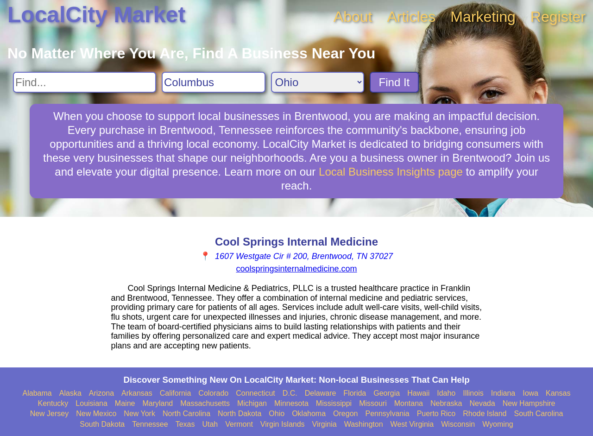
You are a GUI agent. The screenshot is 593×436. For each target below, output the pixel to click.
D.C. (290, 393)
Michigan (252, 403)
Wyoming (497, 424)
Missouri (373, 403)
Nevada (482, 403)
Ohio (276, 413)
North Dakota (239, 413)
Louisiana (91, 403)
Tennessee (150, 424)
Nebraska (446, 403)
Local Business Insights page (391, 171)
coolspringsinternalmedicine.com (296, 268)
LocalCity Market (96, 14)
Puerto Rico (436, 413)
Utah (210, 424)
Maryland (157, 403)
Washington (363, 424)
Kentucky (53, 403)
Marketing (483, 16)
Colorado (213, 393)
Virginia (324, 424)
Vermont (239, 424)
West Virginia (412, 424)
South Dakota (102, 424)
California (175, 393)
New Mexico (96, 413)
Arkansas (136, 393)
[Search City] (213, 82)
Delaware (320, 393)
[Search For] (84, 82)
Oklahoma (309, 413)
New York (139, 413)
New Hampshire (529, 403)
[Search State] (317, 82)
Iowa (530, 393)
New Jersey (49, 413)
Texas (185, 424)
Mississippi (334, 403)
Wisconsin (458, 424)
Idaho (446, 393)
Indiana (503, 393)
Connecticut (255, 393)
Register (558, 16)
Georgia (386, 393)
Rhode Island (484, 413)
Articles (411, 16)
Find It (394, 82)
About (353, 16)
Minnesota (291, 403)
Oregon (345, 413)
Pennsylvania (387, 413)
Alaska (70, 393)
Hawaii (418, 393)
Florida (354, 393)
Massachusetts (205, 403)
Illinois (473, 393)
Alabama (37, 393)
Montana (408, 403)
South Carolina (538, 413)
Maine (125, 403)
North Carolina (186, 413)
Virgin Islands (282, 424)
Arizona (101, 393)
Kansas (558, 393)
